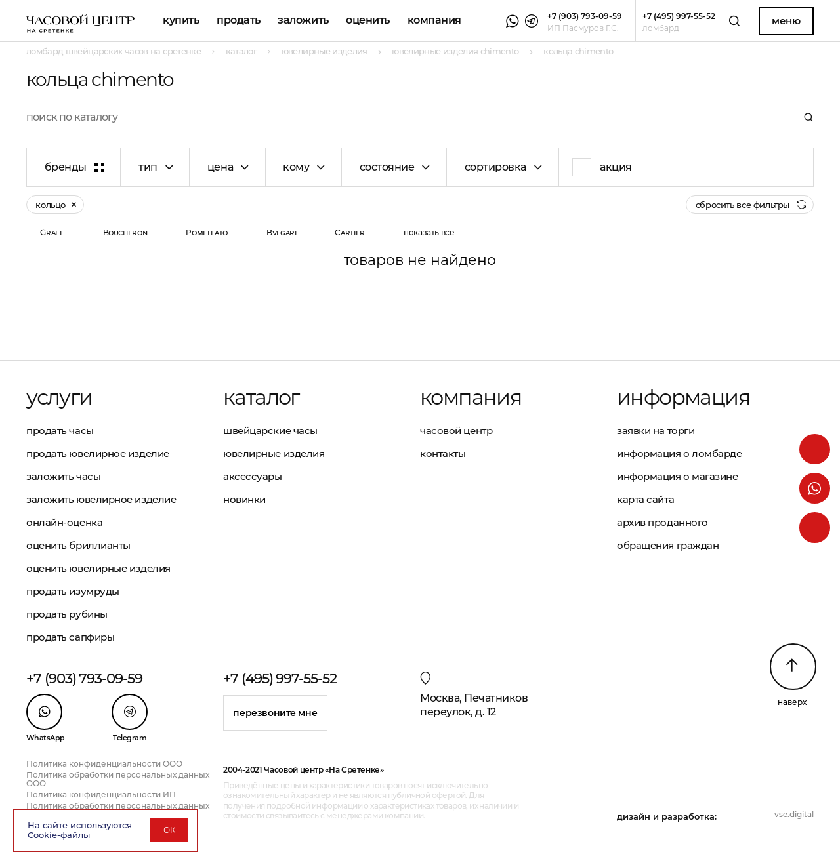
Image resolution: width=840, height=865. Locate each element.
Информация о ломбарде (679, 453)
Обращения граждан (668, 545)
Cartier (349, 232)
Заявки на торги (655, 430)
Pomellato (207, 232)
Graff (52, 232)
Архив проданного (662, 522)
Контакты (442, 453)
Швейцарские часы (270, 430)
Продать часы (60, 430)
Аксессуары (252, 476)
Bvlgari (281, 232)
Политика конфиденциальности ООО (104, 763)
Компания (434, 20)
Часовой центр (456, 430)
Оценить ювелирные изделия (98, 568)
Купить (181, 20)
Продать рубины (67, 614)
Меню (786, 20)
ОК (169, 830)
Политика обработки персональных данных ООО (117, 779)
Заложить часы (63, 476)
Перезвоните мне (275, 713)
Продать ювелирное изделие (97, 453)
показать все (429, 232)
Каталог (261, 397)
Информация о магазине (677, 476)
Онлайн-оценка (64, 522)
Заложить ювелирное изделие (101, 499)
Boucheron (125, 232)
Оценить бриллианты (78, 545)
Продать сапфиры (70, 637)
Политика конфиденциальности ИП (101, 794)
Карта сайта (645, 499)
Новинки (244, 499)
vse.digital (794, 814)
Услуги (59, 397)
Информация (683, 397)
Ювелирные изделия (273, 453)
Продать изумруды (72, 591)
